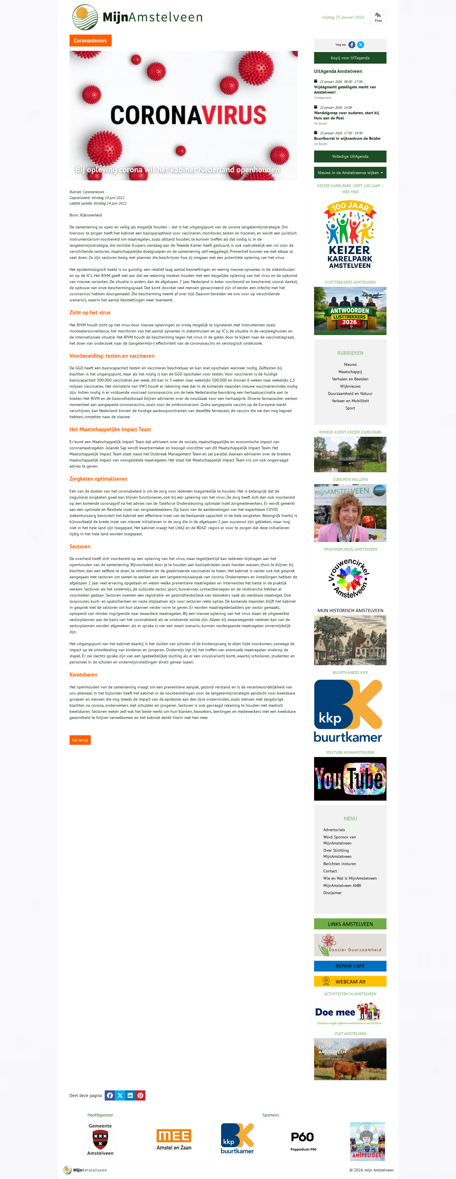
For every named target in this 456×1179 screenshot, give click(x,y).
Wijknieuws (350, 386)
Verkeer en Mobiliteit (350, 400)
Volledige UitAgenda (350, 156)
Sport (350, 408)
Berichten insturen (339, 863)
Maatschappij (350, 371)
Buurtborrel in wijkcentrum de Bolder (347, 138)
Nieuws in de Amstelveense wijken (350, 172)
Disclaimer (332, 892)
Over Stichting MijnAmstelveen (337, 853)
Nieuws (350, 364)
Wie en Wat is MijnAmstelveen (350, 878)
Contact (330, 871)
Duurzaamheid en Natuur (350, 393)
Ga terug (80, 740)
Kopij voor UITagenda (350, 57)
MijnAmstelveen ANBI (342, 885)
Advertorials (334, 829)
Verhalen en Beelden (350, 379)
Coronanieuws (93, 191)
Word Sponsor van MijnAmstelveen (339, 840)
